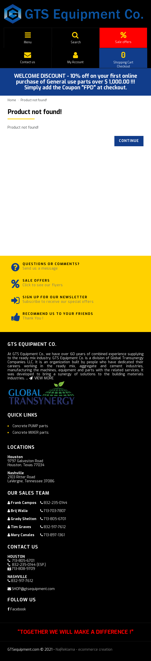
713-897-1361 (54, 535)
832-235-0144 (55, 502)
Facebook (17, 609)
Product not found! (34, 100)
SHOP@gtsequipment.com (33, 588)
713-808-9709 (23, 568)
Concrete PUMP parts (30, 426)
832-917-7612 (55, 527)
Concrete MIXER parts (31, 432)
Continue (129, 140)
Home (12, 100)
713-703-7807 (55, 510)
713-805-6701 (55, 519)
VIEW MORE (41, 378)
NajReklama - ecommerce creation (84, 649)
